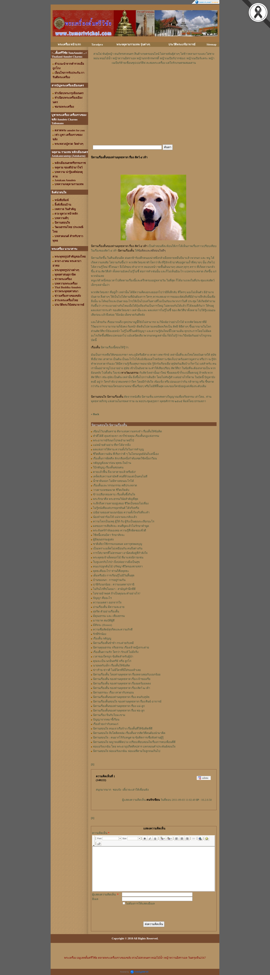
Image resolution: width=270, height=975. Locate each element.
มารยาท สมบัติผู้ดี (104, 620)
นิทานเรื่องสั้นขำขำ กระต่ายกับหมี (113, 642)
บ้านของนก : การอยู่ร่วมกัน (109, 579)
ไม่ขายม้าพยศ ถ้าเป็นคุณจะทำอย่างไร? (116, 593)
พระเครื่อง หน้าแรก (69, 44)
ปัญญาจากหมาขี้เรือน (106, 719)
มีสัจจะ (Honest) (102, 624)
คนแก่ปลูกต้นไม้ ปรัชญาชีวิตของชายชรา (118, 566)
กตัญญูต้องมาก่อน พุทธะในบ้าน (112, 462)
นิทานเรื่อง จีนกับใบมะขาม (109, 715)
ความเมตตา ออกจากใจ (107, 602)
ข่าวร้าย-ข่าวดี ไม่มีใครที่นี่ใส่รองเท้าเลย (117, 670)
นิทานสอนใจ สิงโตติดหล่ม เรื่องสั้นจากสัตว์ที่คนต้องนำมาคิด (129, 733)
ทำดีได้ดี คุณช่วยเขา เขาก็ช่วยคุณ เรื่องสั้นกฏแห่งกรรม (126, 435)
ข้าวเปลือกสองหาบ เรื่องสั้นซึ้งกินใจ (114, 494)
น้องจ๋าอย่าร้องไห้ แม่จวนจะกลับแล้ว (115, 516)
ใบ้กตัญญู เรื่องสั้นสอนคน (108, 467)
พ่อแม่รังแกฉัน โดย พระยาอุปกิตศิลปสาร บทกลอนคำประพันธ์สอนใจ (134, 746)
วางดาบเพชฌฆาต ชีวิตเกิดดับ (111, 489)
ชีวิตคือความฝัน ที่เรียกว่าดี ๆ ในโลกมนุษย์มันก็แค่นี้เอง (126, 453)
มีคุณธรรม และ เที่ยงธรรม (109, 615)
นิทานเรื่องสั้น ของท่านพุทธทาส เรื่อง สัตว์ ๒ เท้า (121, 688)
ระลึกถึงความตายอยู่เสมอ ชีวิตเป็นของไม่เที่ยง (120, 503)
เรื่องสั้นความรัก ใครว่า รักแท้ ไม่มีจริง (115, 652)
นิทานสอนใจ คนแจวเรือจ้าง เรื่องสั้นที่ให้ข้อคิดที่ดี (122, 728)
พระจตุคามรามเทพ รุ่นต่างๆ (133, 44)
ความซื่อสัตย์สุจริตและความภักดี (113, 629)
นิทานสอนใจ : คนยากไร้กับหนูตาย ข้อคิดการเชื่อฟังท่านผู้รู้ (128, 737)
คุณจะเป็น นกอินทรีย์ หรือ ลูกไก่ (112, 661)
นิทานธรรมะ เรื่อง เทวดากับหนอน (113, 692)
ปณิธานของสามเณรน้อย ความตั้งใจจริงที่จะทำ (121, 512)
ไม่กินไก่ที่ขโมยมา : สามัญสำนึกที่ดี (114, 588)
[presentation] (150, 913)
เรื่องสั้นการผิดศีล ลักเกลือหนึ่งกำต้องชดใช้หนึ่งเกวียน (125, 458)
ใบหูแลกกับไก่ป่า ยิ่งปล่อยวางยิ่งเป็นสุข (116, 561)
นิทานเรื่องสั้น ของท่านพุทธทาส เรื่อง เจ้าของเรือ (121, 679)
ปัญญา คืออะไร (102, 597)
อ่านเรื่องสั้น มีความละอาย (108, 606)
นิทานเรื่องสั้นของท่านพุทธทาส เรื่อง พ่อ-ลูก (119, 710)
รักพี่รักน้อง (99, 633)
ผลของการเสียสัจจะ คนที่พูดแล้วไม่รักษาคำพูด (121, 525)
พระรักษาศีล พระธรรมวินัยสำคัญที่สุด (115, 498)
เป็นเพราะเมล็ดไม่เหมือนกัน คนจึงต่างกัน (117, 548)
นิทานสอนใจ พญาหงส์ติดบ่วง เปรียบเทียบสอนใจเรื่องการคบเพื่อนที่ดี (134, 742)
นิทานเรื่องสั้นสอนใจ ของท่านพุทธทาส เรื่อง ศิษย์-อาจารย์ (127, 701)
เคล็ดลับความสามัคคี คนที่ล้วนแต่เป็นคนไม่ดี (120, 476)
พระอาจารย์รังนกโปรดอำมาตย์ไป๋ (113, 440)
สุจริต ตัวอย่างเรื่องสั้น (106, 611)
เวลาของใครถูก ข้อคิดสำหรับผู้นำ (113, 656)
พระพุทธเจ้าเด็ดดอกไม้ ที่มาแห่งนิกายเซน (118, 557)
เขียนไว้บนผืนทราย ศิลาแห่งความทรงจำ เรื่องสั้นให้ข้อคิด (127, 431)
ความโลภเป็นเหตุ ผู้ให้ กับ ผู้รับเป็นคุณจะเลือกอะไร (123, 521)
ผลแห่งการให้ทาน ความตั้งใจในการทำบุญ (118, 449)
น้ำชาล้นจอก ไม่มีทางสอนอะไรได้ (113, 480)
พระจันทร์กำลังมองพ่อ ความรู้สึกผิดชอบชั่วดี (119, 530)
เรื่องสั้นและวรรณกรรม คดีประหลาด (115, 485)
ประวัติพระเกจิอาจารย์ (181, 44)
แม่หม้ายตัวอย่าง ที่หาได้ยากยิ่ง (111, 444)
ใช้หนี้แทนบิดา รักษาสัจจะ (109, 534)
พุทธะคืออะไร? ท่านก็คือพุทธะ (111, 570)
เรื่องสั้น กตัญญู (102, 638)
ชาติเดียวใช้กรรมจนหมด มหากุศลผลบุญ (117, 543)
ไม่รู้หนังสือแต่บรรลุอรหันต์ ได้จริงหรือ (116, 507)
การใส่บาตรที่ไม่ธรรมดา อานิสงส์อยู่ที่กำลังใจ (120, 552)
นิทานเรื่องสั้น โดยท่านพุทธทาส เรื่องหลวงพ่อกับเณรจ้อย (126, 674)
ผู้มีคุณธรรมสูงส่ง (103, 539)
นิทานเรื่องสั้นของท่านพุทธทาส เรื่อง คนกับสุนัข (121, 697)
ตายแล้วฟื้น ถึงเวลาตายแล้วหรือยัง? (114, 471)
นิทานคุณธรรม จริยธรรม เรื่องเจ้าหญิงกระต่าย (121, 647)
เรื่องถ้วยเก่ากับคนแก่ (105, 724)
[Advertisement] (153, 76)
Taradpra (97, 44)
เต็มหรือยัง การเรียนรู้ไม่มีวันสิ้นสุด (113, 575)
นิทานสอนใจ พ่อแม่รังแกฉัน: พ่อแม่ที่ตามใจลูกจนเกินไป (126, 751)
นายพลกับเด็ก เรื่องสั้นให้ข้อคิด (111, 665)
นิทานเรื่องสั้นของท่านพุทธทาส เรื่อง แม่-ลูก (119, 706)
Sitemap (212, 44)
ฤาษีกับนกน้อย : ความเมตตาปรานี (113, 584)
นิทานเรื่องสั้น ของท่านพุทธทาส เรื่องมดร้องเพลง (122, 683)
